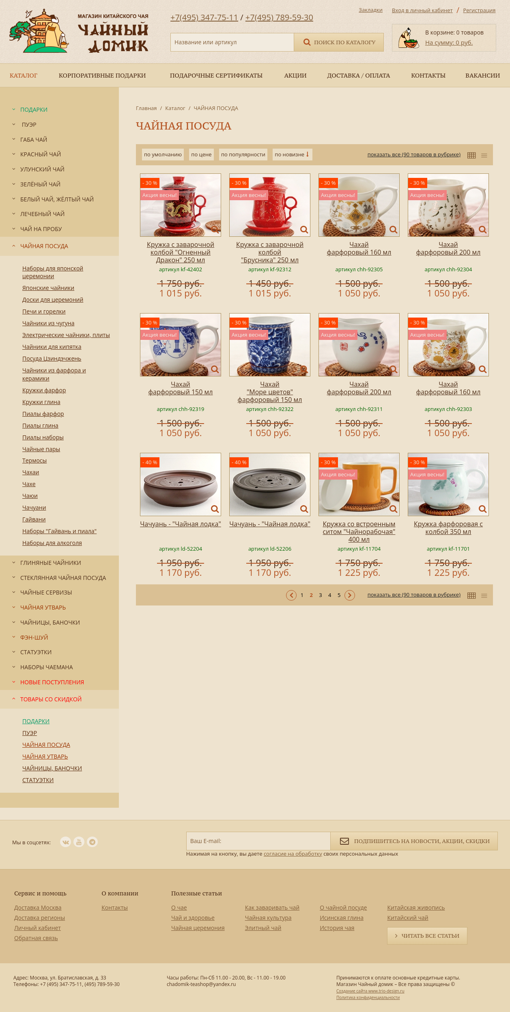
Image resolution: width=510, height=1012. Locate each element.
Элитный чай (263, 928)
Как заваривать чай (272, 907)
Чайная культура (268, 917)
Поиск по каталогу (339, 42)
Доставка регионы (39, 917)
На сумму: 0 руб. (449, 42)
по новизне (289, 154)
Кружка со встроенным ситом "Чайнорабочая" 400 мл (359, 531)
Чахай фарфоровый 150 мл (180, 388)
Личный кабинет (37, 928)
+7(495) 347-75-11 (204, 17)
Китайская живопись (416, 907)
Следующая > (349, 595)
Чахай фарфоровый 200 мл (448, 248)
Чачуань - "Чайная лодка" (180, 523)
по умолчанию (163, 154)
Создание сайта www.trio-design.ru (370, 991)
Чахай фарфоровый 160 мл (359, 248)
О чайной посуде (343, 907)
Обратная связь (36, 938)
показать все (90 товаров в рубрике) (414, 154)
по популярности (243, 154)
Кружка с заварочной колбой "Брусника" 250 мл (269, 252)
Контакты (114, 907)
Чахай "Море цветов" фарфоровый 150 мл (270, 392)
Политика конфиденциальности (368, 997)
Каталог (175, 108)
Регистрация (479, 10)
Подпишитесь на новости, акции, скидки (414, 840)
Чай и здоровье (193, 917)
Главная (146, 108)
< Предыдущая (291, 595)
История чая (337, 928)
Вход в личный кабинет (422, 10)
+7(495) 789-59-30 (279, 17)
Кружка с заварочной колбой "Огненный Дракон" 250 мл (180, 252)
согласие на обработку (293, 853)
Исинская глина (342, 917)
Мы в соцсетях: (31, 842)
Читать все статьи (430, 935)
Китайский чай (407, 917)
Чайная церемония (198, 928)
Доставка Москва (38, 907)
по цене (201, 154)
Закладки (371, 9)
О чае (179, 907)
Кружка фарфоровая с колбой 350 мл (448, 527)
